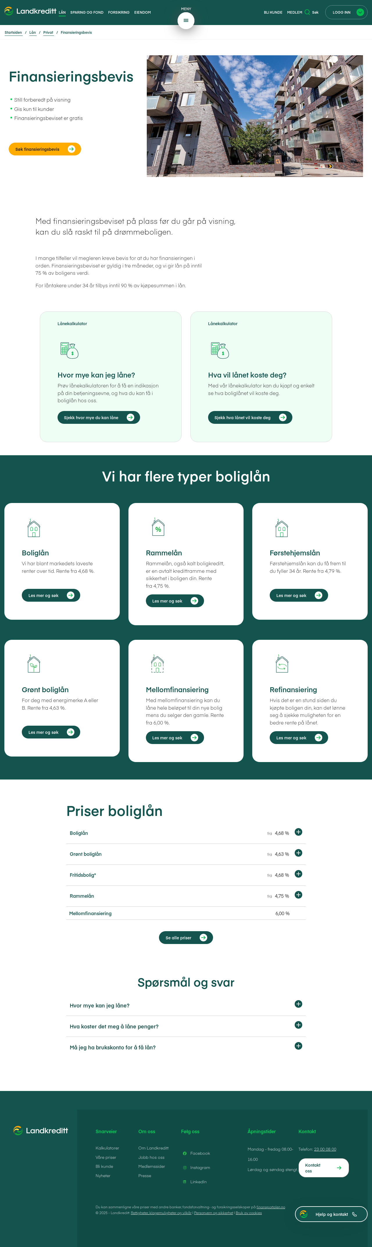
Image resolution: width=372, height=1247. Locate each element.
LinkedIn (194, 1181)
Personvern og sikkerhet (213, 1212)
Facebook (195, 1153)
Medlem (294, 12)
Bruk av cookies (249, 1212)
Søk (312, 12)
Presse (144, 1175)
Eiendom (142, 12)
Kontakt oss (312, 1168)
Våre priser (106, 1157)
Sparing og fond (86, 12)
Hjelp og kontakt (336, 1214)
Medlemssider (151, 1166)
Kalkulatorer (107, 1148)
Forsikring (119, 12)
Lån (62, 12)
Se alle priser (178, 937)
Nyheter (103, 1175)
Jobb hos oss (151, 1157)
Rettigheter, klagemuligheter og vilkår (161, 1212)
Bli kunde (273, 12)
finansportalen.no (271, 1207)
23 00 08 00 (325, 1149)
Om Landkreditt (153, 1148)
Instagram (195, 1167)
